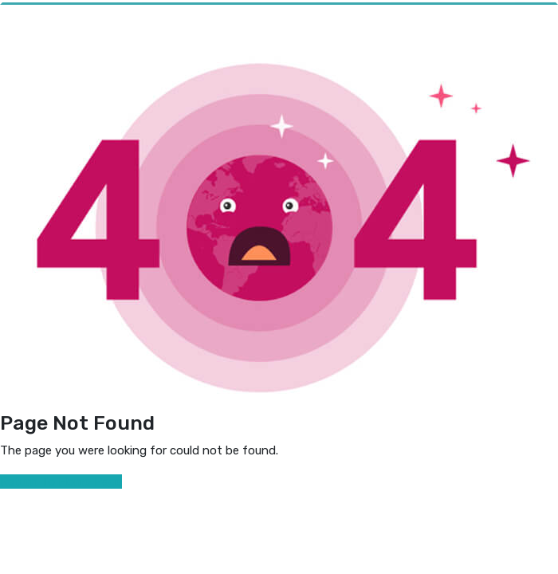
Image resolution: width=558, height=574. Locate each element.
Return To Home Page (61, 481)
